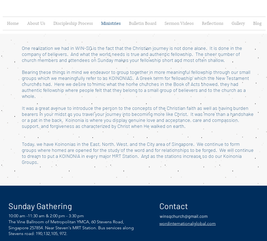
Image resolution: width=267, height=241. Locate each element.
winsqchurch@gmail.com (184, 216)
